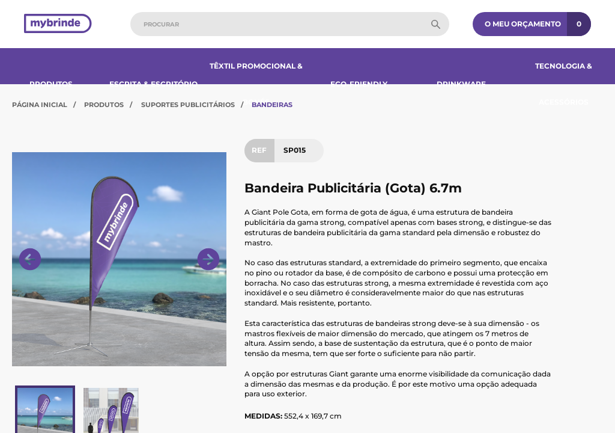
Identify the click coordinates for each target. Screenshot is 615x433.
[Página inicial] (58, 24)
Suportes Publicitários (188, 104)
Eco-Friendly (358, 83)
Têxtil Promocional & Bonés (256, 83)
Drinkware (461, 83)
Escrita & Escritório (153, 83)
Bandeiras (272, 104)
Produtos (51, 83)
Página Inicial (39, 104)
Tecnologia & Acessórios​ (563, 83)
